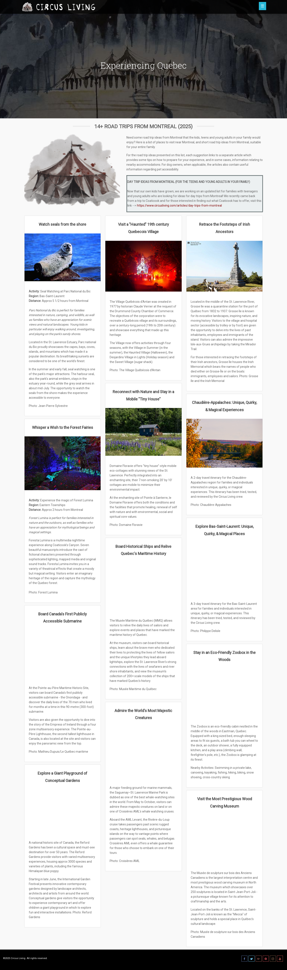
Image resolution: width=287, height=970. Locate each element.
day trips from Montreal (206, 196)
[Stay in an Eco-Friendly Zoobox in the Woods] (224, 693)
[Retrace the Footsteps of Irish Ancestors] (224, 266)
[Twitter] (252, 959)
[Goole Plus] (259, 959)
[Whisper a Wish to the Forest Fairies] (63, 463)
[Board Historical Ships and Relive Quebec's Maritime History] (143, 586)
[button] (245, 6)
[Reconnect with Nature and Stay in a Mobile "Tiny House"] (143, 432)
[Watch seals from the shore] (63, 257)
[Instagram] (273, 959)
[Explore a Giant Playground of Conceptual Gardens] (63, 811)
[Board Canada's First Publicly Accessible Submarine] (63, 654)
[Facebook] (244, 959)
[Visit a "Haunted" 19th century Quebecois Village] (143, 266)
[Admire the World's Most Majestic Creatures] (143, 752)
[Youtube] (280, 959)
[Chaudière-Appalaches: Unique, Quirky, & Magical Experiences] (224, 443)
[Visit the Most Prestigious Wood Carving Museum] (224, 839)
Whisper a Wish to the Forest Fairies (62, 427)
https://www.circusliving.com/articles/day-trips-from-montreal (179, 205)
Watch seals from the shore (62, 224)
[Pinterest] (266, 959)
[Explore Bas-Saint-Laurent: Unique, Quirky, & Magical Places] (224, 568)
